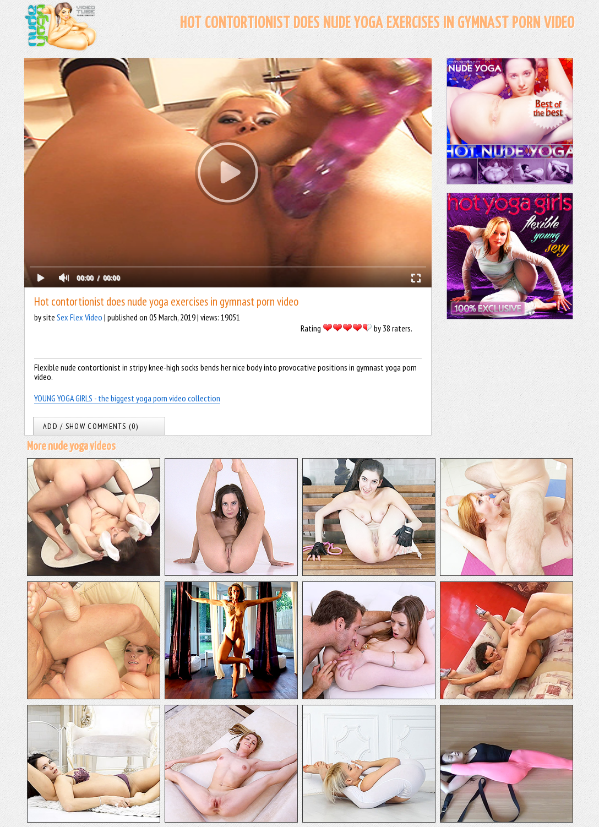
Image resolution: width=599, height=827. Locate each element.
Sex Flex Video (79, 317)
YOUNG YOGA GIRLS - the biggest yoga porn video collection (127, 398)
